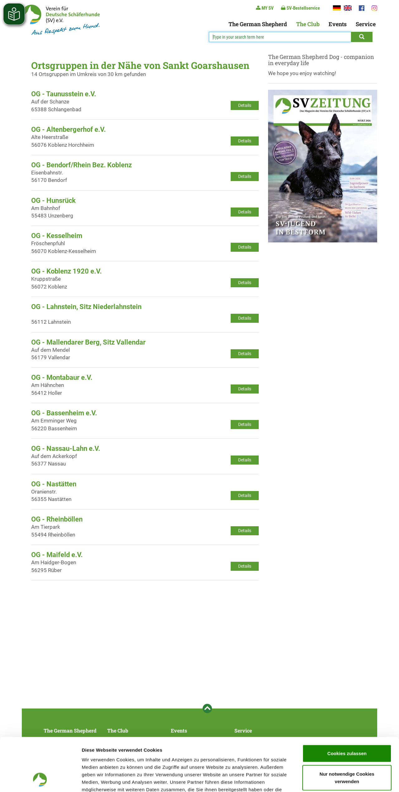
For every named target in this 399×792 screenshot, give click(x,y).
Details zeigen (331, 779)
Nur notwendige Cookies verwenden (347, 727)
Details (244, 105)
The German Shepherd (257, 24)
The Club (308, 24)
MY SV (265, 8)
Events (338, 24)
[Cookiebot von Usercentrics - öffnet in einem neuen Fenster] (40, 780)
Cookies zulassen (347, 703)
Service (366, 24)
